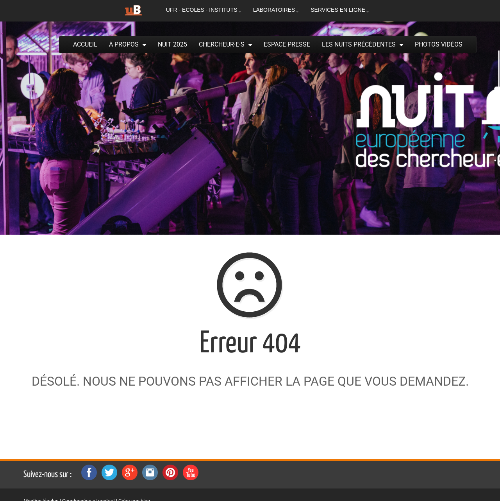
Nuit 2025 (172, 44)
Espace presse (287, 44)
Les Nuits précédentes (359, 44)
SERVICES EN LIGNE (340, 10)
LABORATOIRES (276, 10)
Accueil (85, 44)
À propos (124, 44)
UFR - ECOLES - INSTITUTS (203, 10)
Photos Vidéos (438, 44)
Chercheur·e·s (222, 44)
